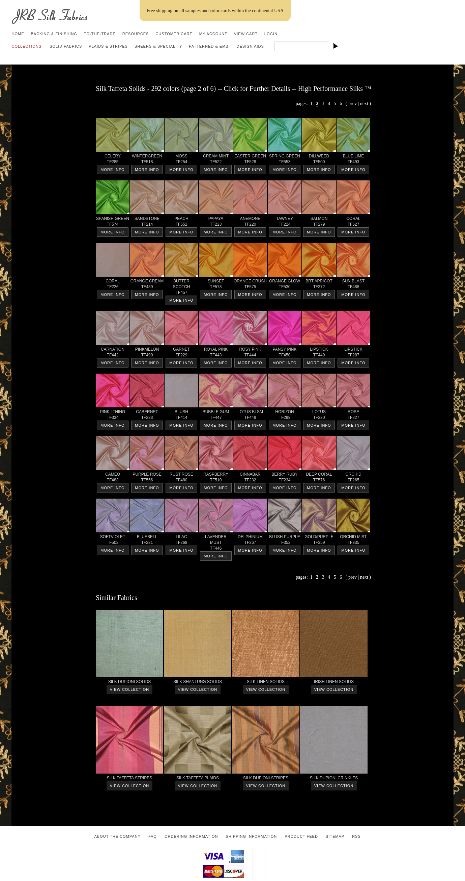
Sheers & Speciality (158, 46)
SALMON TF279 (319, 222)
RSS (356, 836)
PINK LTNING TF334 (112, 416)
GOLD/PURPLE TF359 (319, 541)
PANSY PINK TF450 (284, 353)
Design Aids (250, 46)
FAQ (152, 836)
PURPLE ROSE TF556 (147, 478)
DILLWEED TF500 (319, 160)
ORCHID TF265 (353, 478)
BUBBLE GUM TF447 (216, 416)
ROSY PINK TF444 (250, 353)
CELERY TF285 (112, 160)
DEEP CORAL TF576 (319, 478)
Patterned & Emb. (209, 46)
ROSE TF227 (353, 416)
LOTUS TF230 (319, 416)
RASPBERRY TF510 (216, 478)
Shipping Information (251, 836)
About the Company (117, 836)
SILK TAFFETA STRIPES (129, 779)
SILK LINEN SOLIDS (265, 683)
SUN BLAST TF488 (353, 285)
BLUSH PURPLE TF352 (284, 541)
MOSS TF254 (181, 160)
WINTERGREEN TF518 (147, 160)
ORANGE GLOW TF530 (284, 285)
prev (352, 103)
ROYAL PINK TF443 (216, 353)
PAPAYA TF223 (216, 222)
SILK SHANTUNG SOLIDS (197, 683)
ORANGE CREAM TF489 (147, 285)
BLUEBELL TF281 (147, 541)
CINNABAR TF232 (250, 478)
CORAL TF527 (353, 222)
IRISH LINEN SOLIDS (334, 683)
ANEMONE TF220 (250, 222)
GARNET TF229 (181, 353)
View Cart (246, 34)
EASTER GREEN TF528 (250, 160)
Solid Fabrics (66, 46)
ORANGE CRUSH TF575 (250, 285)
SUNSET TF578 (216, 285)
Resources (135, 34)
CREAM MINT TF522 (216, 160)
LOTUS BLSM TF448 (250, 416)
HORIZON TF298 (284, 416)
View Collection (129, 689)
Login (271, 34)
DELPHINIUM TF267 (250, 541)
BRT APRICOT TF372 (319, 285)
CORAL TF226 (112, 285)
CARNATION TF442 (112, 353)
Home (17, 34)
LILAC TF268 (181, 541)
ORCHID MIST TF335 (353, 541)
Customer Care (173, 34)
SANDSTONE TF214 (147, 222)
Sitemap (335, 836)
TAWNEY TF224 (284, 222)
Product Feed (301, 836)
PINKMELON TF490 (147, 353)
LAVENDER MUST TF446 (216, 544)
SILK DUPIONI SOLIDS (129, 683)
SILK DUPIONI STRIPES (265, 779)
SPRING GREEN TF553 (284, 160)
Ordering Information (191, 836)
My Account (213, 34)
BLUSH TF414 (181, 416)
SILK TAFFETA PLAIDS (197, 779)
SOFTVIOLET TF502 (112, 541)
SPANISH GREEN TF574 (112, 222)
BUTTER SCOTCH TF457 (181, 288)
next (364, 103)
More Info (112, 170)
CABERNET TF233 (147, 416)
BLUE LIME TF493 (353, 160)
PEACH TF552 (181, 222)
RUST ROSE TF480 (181, 478)
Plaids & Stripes (108, 46)
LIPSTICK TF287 (353, 353)
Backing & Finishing (54, 34)
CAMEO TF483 (112, 478)
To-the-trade (100, 34)
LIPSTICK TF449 (319, 353)
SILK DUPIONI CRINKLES (334, 779)
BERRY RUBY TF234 (284, 478)
